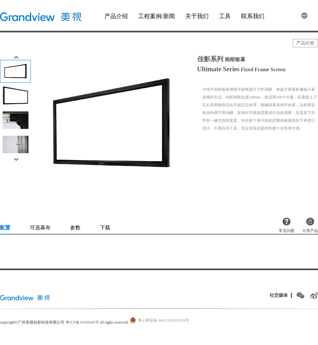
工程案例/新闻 (156, 16)
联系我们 (252, 16)
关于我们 (197, 16)
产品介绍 (116, 16)
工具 (225, 16)
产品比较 (305, 42)
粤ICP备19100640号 (82, 322)
